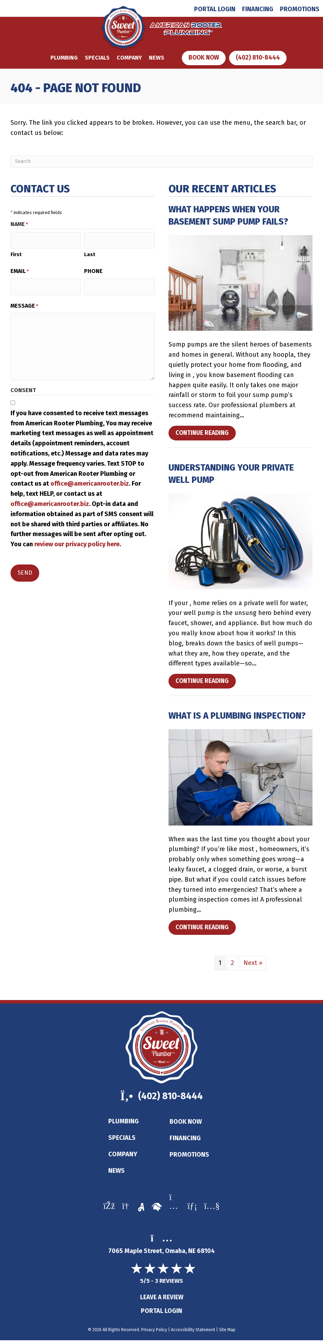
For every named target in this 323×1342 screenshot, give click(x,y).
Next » (252, 963)
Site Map (227, 1331)
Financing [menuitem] (257, 9)
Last (89, 252)
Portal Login (161, 1312)
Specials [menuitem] (122, 1139)
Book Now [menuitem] (186, 1123)
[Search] (161, 162)
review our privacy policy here (76, 539)
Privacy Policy (154, 1331)
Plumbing (62, 58)
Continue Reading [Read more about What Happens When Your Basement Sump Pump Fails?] (204, 435)
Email (20, 269)
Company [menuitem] (122, 1155)
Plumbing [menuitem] (123, 1123)
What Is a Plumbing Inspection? (237, 716)
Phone (93, 269)
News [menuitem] (116, 1172)
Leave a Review (161, 1299)
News (155, 58)
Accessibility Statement (193, 1331)
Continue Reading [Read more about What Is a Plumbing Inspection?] (204, 929)
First (16, 252)
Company (127, 58)
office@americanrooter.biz (89, 478)
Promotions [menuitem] (299, 9)
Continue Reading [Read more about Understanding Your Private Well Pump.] (204, 683)
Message (24, 301)
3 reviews (169, 1282)
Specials (95, 58)
